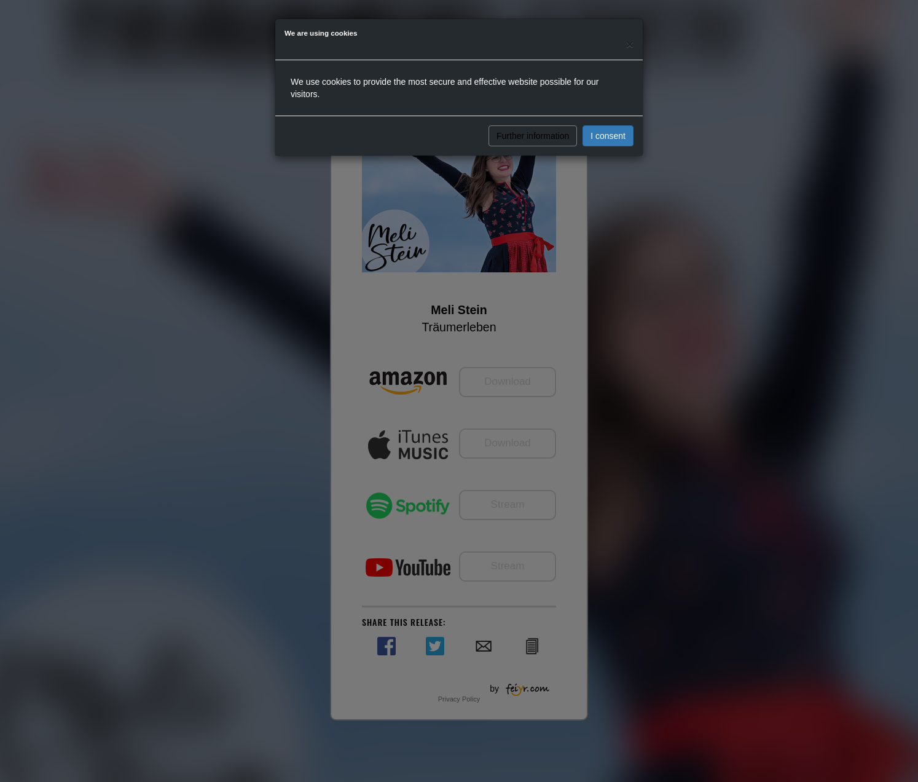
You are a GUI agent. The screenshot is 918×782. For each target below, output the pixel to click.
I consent (608, 136)
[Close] (630, 44)
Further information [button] (532, 136)
